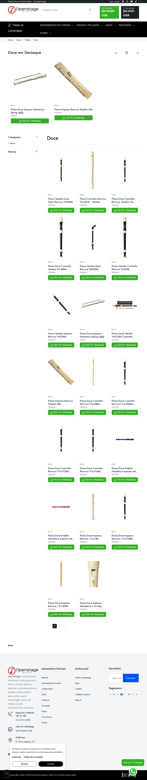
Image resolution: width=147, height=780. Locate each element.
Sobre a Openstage (83, 677)
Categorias (14, 137)
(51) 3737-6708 (130, 12)
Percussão (46, 705)
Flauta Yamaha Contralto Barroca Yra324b (124, 268)
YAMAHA (58, 112)
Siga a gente (114, 1)
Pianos (44, 722)
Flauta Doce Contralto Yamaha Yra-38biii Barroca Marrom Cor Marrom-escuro (59, 268)
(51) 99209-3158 (109, 12)
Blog (77, 683)
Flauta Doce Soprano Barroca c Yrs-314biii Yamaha (122, 537)
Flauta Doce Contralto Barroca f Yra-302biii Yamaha (123, 402)
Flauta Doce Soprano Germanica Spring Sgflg (27, 111)
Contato (78, 688)
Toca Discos (47, 717)
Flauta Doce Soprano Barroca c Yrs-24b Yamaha (91, 537)
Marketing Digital (39, 775)
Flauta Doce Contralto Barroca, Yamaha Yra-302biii (123, 200)
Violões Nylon (47, 688)
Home (10, 39)
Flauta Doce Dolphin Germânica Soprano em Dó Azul (124, 470)
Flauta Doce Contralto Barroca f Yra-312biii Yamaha (59, 470)
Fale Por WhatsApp (30, 120)
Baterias (45, 677)
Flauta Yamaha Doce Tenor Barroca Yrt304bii (60, 200)
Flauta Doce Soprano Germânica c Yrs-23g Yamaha (91, 605)
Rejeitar (24, 764)
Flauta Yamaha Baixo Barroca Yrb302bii (90, 268)
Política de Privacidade (33, 756)
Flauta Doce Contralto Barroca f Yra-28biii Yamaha (91, 402)
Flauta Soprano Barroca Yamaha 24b (73, 109)
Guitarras (45, 700)
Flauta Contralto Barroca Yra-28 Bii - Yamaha (93, 200)
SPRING (14, 115)
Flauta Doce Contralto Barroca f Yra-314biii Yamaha (91, 470)
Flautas (27, 39)
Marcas (12, 152)
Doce (36, 39)
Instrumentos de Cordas (51, 683)
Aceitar (50, 764)
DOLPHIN (115, 474)
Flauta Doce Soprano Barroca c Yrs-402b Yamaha (59, 605)
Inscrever (130, 678)
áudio (44, 694)
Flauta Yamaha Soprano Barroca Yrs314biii (60, 335)
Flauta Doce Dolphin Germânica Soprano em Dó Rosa (60, 537)
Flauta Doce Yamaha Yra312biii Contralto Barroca (122, 335)
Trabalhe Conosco (82, 694)
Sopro (18, 39)
